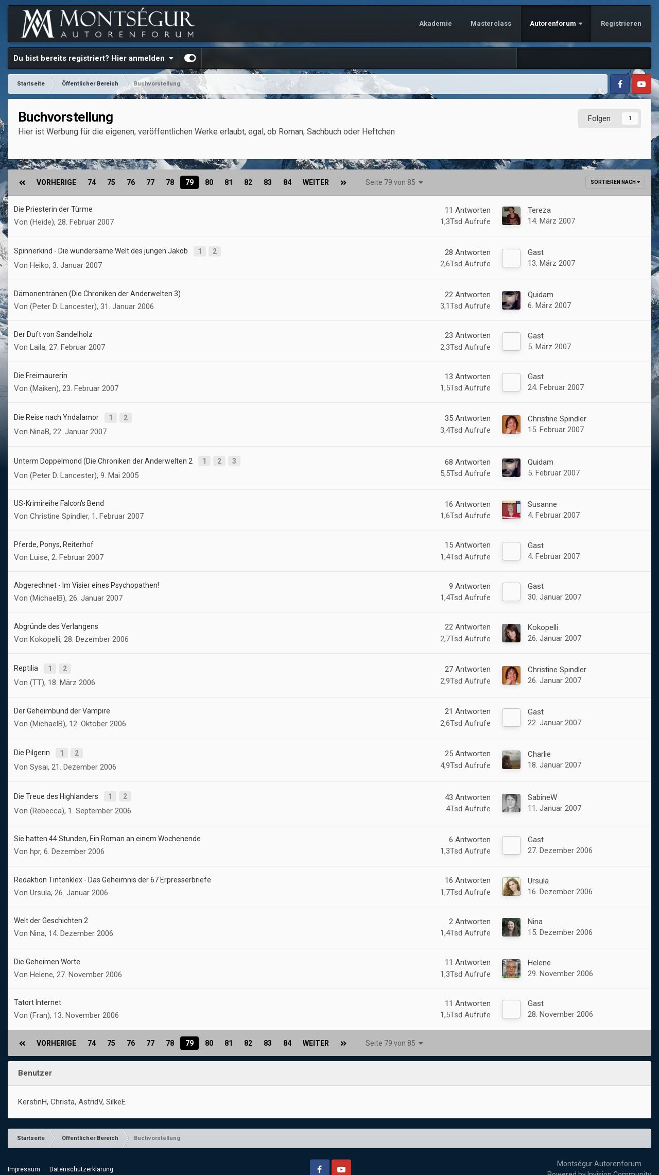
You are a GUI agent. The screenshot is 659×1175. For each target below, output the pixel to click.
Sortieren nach (615, 182)
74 (92, 182)
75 (111, 182)
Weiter (316, 182)
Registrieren (621, 23)
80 (209, 182)
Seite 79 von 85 (394, 182)
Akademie (435, 23)
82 (248, 182)
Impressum (24, 1153)
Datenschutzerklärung (81, 1153)
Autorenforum (554, 23)
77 (150, 182)
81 (228, 182)
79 (189, 182)
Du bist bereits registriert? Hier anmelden (93, 58)
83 (268, 182)
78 (170, 182)
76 (131, 182)
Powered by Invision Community (599, 1159)
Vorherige (56, 182)
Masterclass (491, 23)
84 (287, 182)
